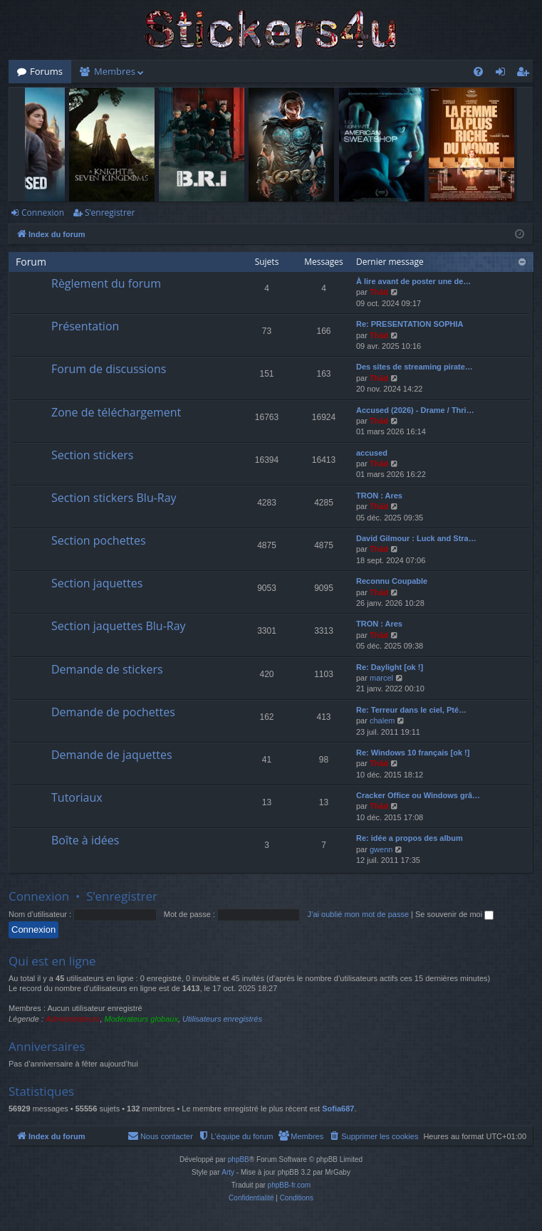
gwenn (381, 849)
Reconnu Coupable (391, 581)
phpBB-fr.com (289, 1185)
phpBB (238, 1159)
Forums (46, 71)
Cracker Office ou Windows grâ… (418, 795)
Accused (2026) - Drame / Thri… (415, 410)
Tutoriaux (77, 797)
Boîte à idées (85, 840)
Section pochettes (98, 540)
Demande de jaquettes (111, 755)
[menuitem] (478, 71)
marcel (381, 678)
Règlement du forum (106, 283)
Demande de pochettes (113, 712)
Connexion (42, 212)
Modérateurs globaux (141, 1019)
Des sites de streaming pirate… (414, 366)
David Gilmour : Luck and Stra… (416, 538)
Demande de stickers (107, 669)
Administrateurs (73, 1019)
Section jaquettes (96, 583)
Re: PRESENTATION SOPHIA (410, 324)
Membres (114, 71)
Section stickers (92, 455)
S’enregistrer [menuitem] (525, 74)
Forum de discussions (108, 369)
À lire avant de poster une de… (413, 281)
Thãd (379, 292)
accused (371, 453)
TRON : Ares (379, 495)
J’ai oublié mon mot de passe (358, 914)
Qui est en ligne (52, 961)
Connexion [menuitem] (503, 74)
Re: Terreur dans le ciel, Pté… (411, 710)
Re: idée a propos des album (409, 838)
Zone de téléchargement (116, 412)
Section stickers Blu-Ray (114, 498)
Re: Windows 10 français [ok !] (412, 752)
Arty (228, 1172)
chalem (382, 720)
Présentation (85, 326)
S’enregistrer (110, 212)
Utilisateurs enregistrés (222, 1019)
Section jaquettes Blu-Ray (118, 626)
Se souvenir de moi (454, 914)
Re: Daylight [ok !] (389, 667)
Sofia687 (338, 1108)
